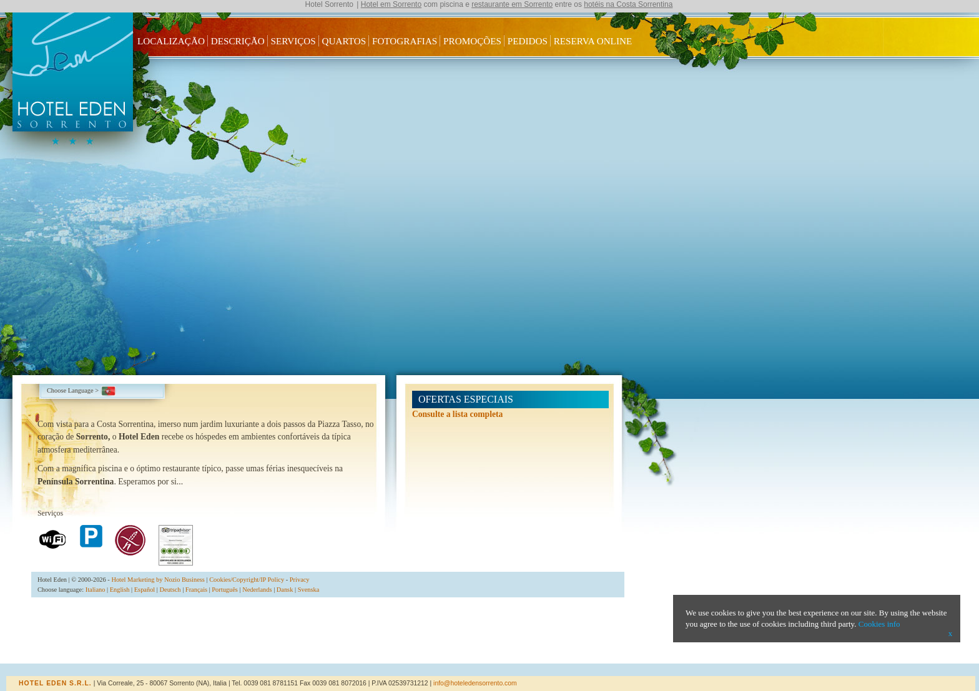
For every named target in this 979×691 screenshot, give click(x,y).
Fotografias (404, 41)
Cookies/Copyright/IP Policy (246, 579)
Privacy (300, 579)
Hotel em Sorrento (391, 4)
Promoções (472, 41)
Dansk (285, 589)
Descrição (238, 41)
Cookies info (879, 624)
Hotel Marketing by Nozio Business (158, 579)
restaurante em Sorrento (512, 4)
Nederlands (257, 589)
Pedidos (528, 41)
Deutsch (170, 589)
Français (196, 589)
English (120, 589)
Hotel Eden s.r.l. (55, 683)
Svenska (309, 589)
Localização (171, 41)
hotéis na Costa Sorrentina (628, 4)
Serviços (293, 41)
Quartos (344, 41)
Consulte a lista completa (457, 414)
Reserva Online (593, 41)
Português (225, 589)
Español (144, 589)
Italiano (96, 589)
